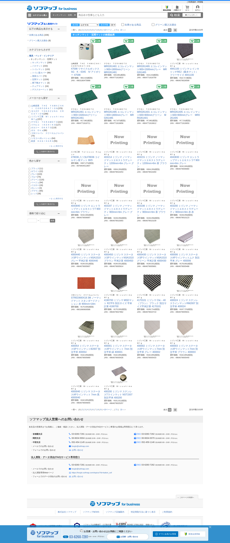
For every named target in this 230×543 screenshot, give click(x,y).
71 (117, 30)
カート (187, 9)
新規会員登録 (167, 9)
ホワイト (37, 171)
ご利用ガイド (177, 9)
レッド (36, 193)
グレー (36, 174)
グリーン (37, 179)
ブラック (37, 168)
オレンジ (36, 188)
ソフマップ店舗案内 (115, 512)
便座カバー (37, 76)
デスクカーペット (40, 89)
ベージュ (37, 182)
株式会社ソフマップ (67, 512)
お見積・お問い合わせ (127, 537)
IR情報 (200, 2)
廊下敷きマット (39, 83)
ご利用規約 (192, 2)
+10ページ (107, 30)
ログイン (197, 9)
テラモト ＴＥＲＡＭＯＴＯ (47, 122)
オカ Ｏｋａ (39, 130)
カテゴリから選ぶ (40, 15)
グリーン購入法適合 (40, 40)
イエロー (37, 185)
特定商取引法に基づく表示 (143, 512)
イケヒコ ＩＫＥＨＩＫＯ (46, 125)
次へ (122, 30)
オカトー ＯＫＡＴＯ (43, 127)
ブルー (36, 177)
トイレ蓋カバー (39, 72)
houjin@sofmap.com (80, 446)
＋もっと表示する (56, 146)
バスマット (37, 66)
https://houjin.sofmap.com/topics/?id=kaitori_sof (92, 473)
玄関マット (37, 79)
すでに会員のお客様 (167, 534)
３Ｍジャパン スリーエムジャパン (85, 295)
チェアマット (38, 86)
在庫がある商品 (39, 35)
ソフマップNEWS (91, 512)
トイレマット (38, 69)
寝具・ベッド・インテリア (41, 56)
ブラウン (37, 191)
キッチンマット (39, 62)
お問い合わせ (77, 450)
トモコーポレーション (43, 138)
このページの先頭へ (187, 497)
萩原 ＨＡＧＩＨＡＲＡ (44, 141)
